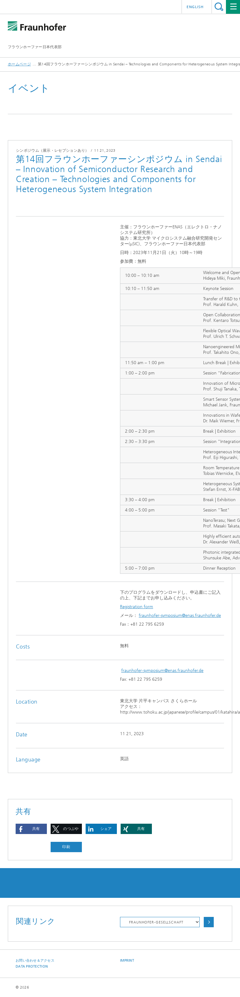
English (195, 7)
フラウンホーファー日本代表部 (35, 47)
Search (219, 6)
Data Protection (32, 966)
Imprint (127, 961)
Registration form (136, 606)
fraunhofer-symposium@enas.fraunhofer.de (180, 615)
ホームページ (19, 64)
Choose (209, 922)
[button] (31, 829)
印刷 (66, 847)
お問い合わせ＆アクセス (35, 961)
